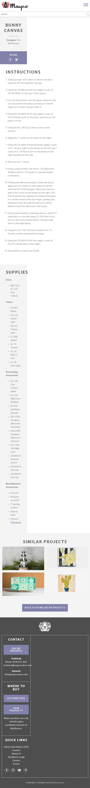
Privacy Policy (59, 783)
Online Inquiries (16, 649)
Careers (16, 760)
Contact (16, 750)
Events (16, 764)
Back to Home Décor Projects (45, 608)
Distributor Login (16, 757)
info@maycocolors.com (16, 674)
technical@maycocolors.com (18, 665)
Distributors (16, 698)
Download (16, 522)
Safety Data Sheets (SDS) (16, 747)
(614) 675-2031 (20, 662)
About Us (16, 754)
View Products (16, 709)
